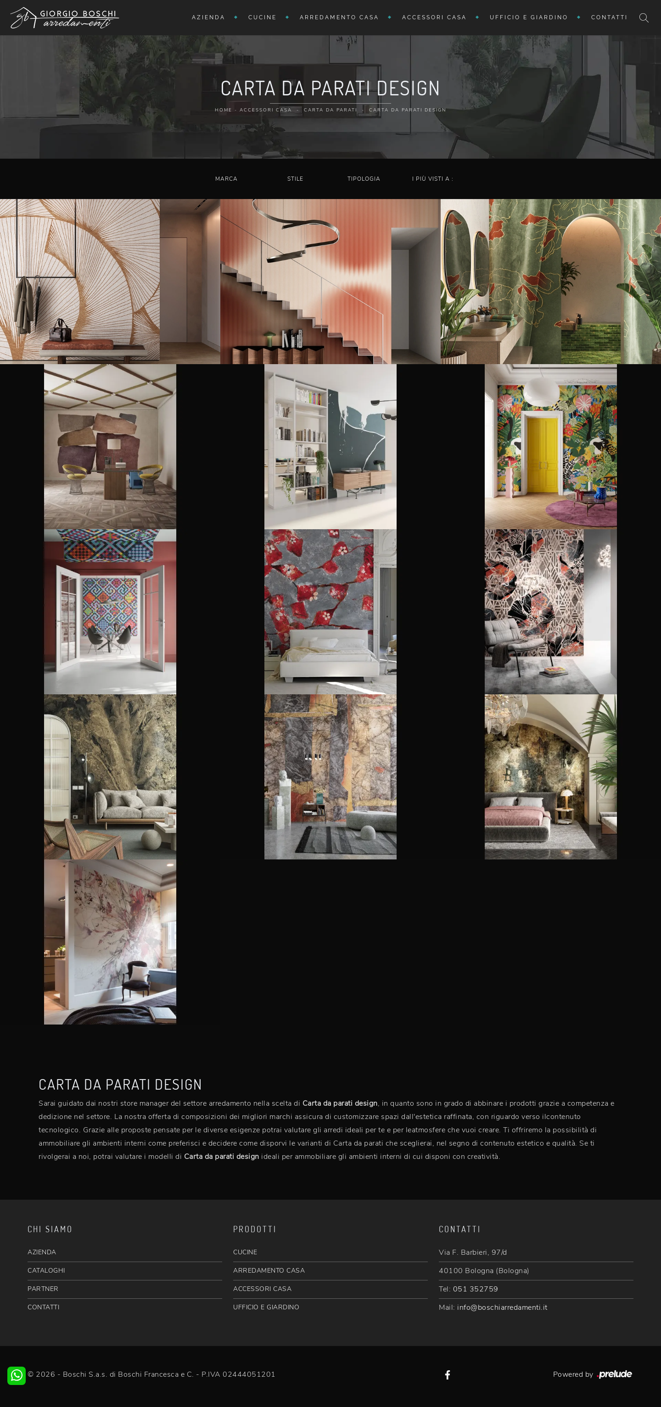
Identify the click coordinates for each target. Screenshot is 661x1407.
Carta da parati (330, 110)
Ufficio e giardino (529, 17)
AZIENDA (42, 1252)
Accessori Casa (434, 17)
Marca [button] (226, 179)
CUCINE (245, 1252)
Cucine (262, 17)
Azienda (208, 17)
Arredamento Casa (339, 17)
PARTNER (43, 1289)
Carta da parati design (407, 110)
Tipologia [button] (364, 179)
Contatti (609, 17)
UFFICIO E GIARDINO (266, 1307)
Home (223, 110)
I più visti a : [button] (433, 179)
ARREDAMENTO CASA (269, 1270)
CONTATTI (43, 1307)
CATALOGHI (46, 1270)
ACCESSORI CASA (262, 1289)
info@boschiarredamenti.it (502, 1307)
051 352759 (476, 1289)
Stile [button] (295, 179)
